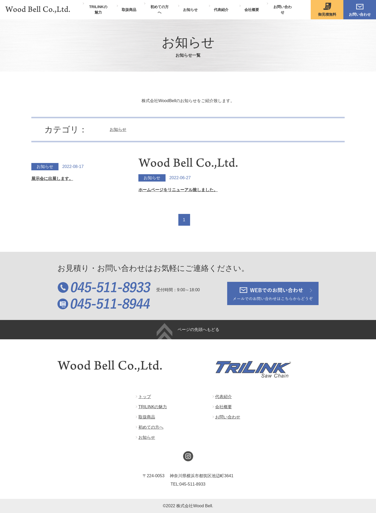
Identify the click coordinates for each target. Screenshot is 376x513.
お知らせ (118, 129)
